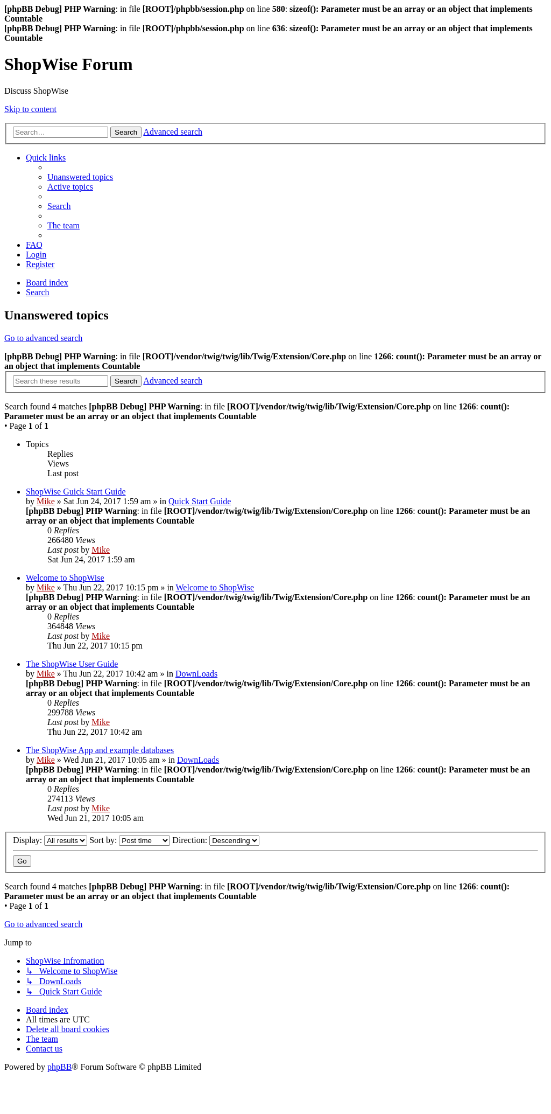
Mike (46, 501)
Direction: (215, 840)
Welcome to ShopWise (65, 577)
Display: (50, 840)
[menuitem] (80, 177)
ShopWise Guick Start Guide (76, 491)
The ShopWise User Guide (72, 664)
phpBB (59, 1066)
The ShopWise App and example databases (100, 750)
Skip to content (30, 109)
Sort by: (129, 840)
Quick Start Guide (199, 501)
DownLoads (196, 673)
